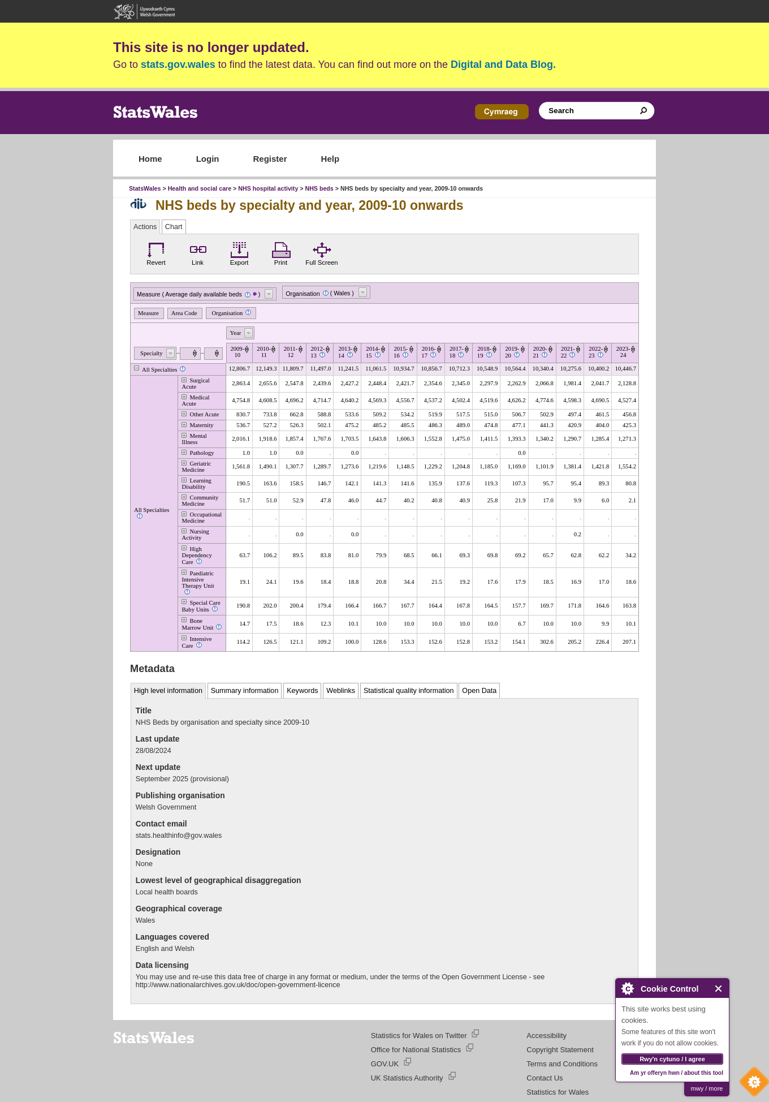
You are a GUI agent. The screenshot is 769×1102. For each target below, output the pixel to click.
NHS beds (319, 188)
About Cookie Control (627, 988)
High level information (168, 691)
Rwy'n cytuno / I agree (672, 1059)
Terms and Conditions (562, 1064)
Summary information (245, 691)
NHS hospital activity (268, 188)
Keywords (302, 691)
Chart (174, 227)
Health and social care (200, 188)
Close (719, 988)
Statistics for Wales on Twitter (419, 1035)
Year (235, 333)
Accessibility (546, 1035)
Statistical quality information (409, 691)
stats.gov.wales (178, 64)
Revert (156, 252)
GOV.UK (385, 1064)
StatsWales (145, 188)
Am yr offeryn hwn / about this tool (676, 1073)
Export (239, 252)
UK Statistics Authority (407, 1078)
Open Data (479, 691)
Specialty (151, 353)
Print (281, 252)
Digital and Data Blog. (503, 64)
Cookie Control (751, 1084)
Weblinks (340, 691)
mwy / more (707, 1088)
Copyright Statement (560, 1049)
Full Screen (321, 252)
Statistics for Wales (557, 1092)
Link (198, 252)
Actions (145, 227)
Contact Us (544, 1078)
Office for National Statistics (416, 1049)
